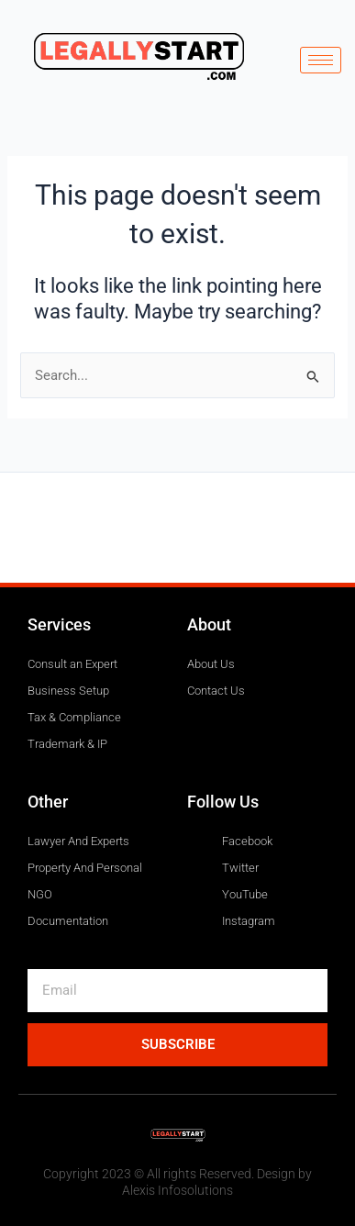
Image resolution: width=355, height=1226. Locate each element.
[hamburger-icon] (320, 60)
